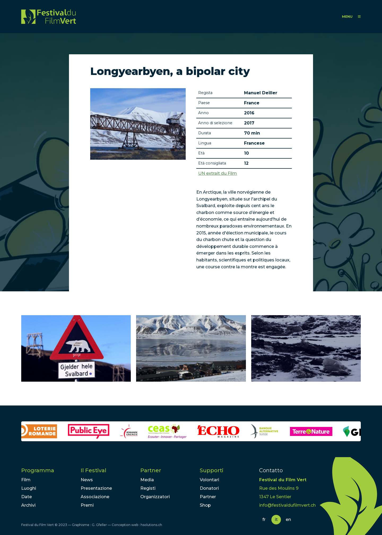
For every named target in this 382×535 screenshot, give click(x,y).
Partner (150, 470)
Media (147, 479)
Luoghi (28, 488)
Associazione (95, 496)
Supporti (211, 470)
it (276, 519)
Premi (87, 505)
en (288, 519)
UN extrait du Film (217, 173)
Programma (37, 470)
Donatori (209, 488)
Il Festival (93, 470)
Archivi (28, 505)
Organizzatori (155, 496)
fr (264, 519)
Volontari (209, 479)
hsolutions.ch (151, 525)
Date (26, 496)
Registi (147, 488)
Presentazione (96, 488)
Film (26, 479)
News (87, 479)
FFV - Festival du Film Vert (48, 16)
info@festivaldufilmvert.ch (287, 505)
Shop (205, 505)
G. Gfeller (99, 525)
